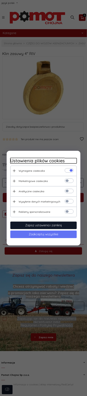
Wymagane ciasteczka (32, 170)
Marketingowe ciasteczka (33, 181)
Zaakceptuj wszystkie (43, 234)
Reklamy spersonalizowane (34, 211)
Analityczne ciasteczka (31, 191)
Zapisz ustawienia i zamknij (43, 225)
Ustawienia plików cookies (37, 160)
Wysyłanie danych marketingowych (39, 201)
